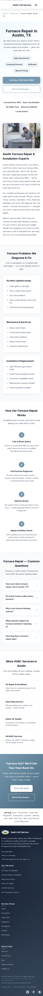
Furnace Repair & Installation (11, 875)
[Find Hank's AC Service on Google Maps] (34, 992)
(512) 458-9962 (21, 788)
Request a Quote (7, 964)
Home (5, 13)
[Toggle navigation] (35, 5)
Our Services (6, 956)
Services (14, 13)
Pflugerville (5, 922)
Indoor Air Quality (7, 883)
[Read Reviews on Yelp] (39, 992)
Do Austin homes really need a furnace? (19, 597)
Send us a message (8, 855)
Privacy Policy (6, 987)
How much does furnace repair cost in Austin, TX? (17, 585)
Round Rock (5, 913)
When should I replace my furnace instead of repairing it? (18, 624)
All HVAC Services (7, 888)
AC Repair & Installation (9, 870)
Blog (2, 960)
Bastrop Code (26, 983)
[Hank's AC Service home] (22, 5)
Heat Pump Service (8, 879)
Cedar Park (5, 917)
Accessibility (31, 987)
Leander (4, 930)
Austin (3, 909)
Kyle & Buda (5, 935)
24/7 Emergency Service (10, 892)
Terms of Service (19, 987)
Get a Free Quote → (21, 89)
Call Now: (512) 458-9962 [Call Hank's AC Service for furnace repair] (21, 80)
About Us (4, 951)
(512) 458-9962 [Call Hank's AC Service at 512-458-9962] (6, 852)
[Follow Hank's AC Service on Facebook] (28, 992)
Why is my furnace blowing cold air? (18, 610)
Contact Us (5, 969)
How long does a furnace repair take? (17, 637)
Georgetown (5, 926)
